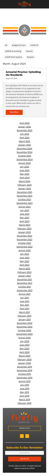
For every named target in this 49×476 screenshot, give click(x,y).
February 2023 (25, 229)
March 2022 (24, 269)
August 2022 (24, 250)
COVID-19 (34, 45)
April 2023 (24, 221)
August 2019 (24, 381)
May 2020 (24, 349)
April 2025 (24, 138)
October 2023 (24, 200)
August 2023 (24, 207)
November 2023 (24, 196)
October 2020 (24, 330)
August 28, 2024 (11, 78)
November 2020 (24, 327)
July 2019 (24, 385)
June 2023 (24, 214)
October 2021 (24, 287)
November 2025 (24, 130)
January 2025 (24, 145)
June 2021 (24, 301)
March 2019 (24, 400)
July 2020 (24, 341)
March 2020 (24, 356)
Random (30, 57)
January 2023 (24, 232)
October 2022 (24, 243)
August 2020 (24, 338)
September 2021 (24, 290)
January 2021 (24, 320)
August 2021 (24, 294)
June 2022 (24, 258)
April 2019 (24, 396)
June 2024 (24, 170)
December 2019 (24, 367)
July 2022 (24, 254)
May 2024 (24, 174)
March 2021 (24, 312)
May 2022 (24, 261)
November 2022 (24, 240)
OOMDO (32, 468)
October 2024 (24, 156)
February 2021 (24, 316)
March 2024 (24, 181)
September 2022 (24, 247)
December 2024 (24, 149)
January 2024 (24, 189)
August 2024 (24, 163)
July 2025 (24, 134)
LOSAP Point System (13, 57)
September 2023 (24, 203)
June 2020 (25, 345)
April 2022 (24, 265)
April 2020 (24, 352)
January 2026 (24, 127)
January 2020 (24, 363)
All (6, 45)
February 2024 (25, 185)
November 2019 (24, 371)
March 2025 (24, 141)
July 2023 (24, 210)
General (29, 51)
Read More (14, 112)
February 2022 (25, 272)
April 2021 (24, 309)
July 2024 (24, 167)
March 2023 (24, 225)
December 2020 (24, 323)
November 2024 (24, 152)
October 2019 (24, 374)
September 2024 (24, 160)
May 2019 (24, 392)
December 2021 (24, 280)
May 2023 (24, 218)
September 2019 (24, 378)
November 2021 (24, 283)
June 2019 (24, 389)
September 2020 (24, 334)
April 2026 (25, 123)
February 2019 (24, 403)
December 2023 (24, 192)
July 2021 (24, 298)
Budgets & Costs (18, 45)
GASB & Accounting (13, 51)
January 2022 (24, 276)
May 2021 (24, 305)
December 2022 (24, 236)
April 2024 (25, 178)
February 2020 (24, 360)
